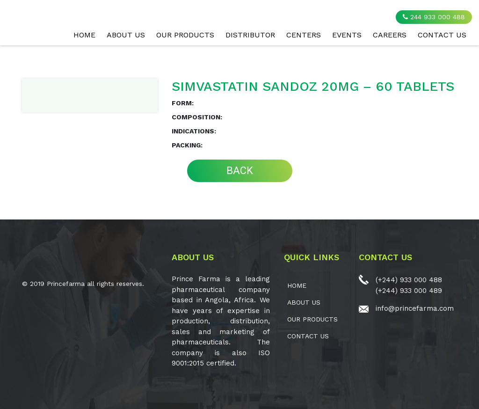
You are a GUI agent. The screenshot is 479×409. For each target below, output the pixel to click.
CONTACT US (442, 34)
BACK (239, 170)
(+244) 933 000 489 (409, 290)
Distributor (250, 34)
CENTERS (303, 34)
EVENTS (347, 34)
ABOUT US (126, 34)
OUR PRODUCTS (185, 34)
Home (84, 34)
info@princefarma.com (415, 308)
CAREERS (389, 34)
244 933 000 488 (434, 17)
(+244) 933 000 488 (409, 280)
